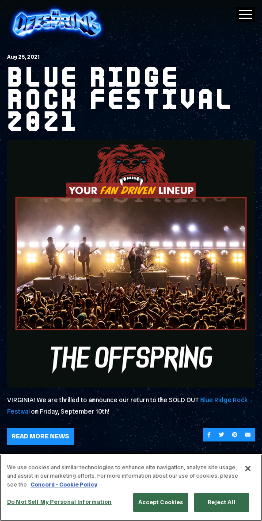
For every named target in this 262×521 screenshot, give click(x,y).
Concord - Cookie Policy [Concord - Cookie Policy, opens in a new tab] (63, 484)
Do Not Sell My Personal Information (59, 502)
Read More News (40, 436)
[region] (131, 487)
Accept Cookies (160, 502)
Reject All (221, 502)
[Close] (248, 468)
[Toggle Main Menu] (245, 14)
